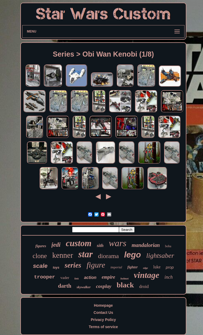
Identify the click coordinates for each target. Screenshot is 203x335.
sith (100, 245)
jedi (56, 244)
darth (64, 286)
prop (170, 267)
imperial (116, 267)
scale (40, 266)
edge (145, 268)
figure (95, 264)
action (90, 277)
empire (108, 277)
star (85, 254)
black (125, 285)
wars (117, 243)
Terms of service (103, 327)
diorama (108, 256)
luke (157, 267)
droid (144, 286)
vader (64, 278)
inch (168, 277)
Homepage (103, 305)
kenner (62, 255)
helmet (125, 278)
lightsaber (160, 255)
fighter (132, 267)
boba (168, 246)
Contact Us (103, 312)
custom (78, 243)
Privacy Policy (103, 320)
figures (40, 246)
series (72, 265)
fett (77, 278)
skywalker (84, 287)
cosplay (103, 286)
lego (132, 254)
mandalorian (146, 245)
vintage (146, 275)
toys (56, 267)
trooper (44, 277)
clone (40, 255)
